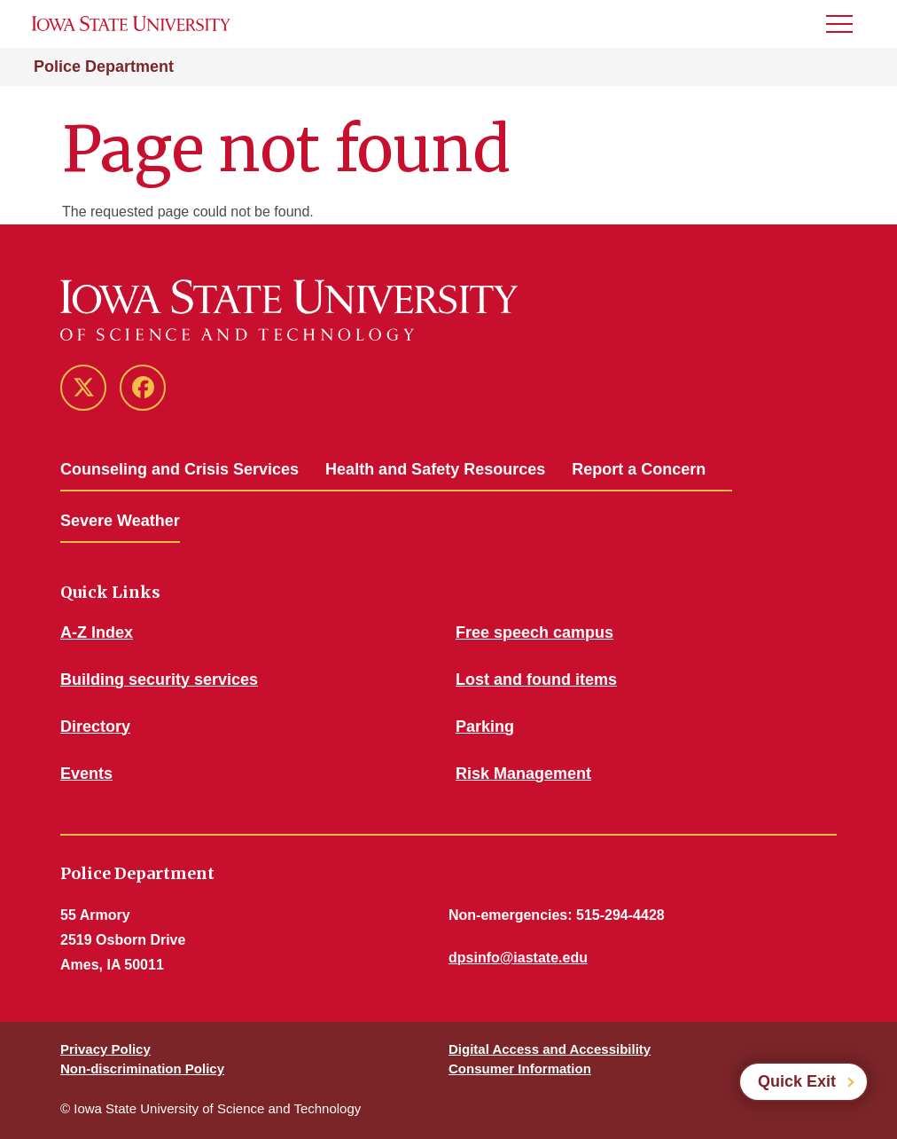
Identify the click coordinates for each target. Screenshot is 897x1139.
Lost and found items (536, 679)
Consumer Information (519, 1068)
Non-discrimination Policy (142, 1068)
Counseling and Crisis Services (179, 469)
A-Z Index (96, 632)
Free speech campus (534, 632)
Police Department (104, 66)
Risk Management (523, 773)
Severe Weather (120, 521)
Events (86, 773)
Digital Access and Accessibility (549, 1049)
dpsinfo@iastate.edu (518, 957)
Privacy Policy (105, 1049)
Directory (95, 726)
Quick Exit (797, 1081)
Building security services (159, 679)
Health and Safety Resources (435, 469)
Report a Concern (639, 469)
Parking (485, 726)
